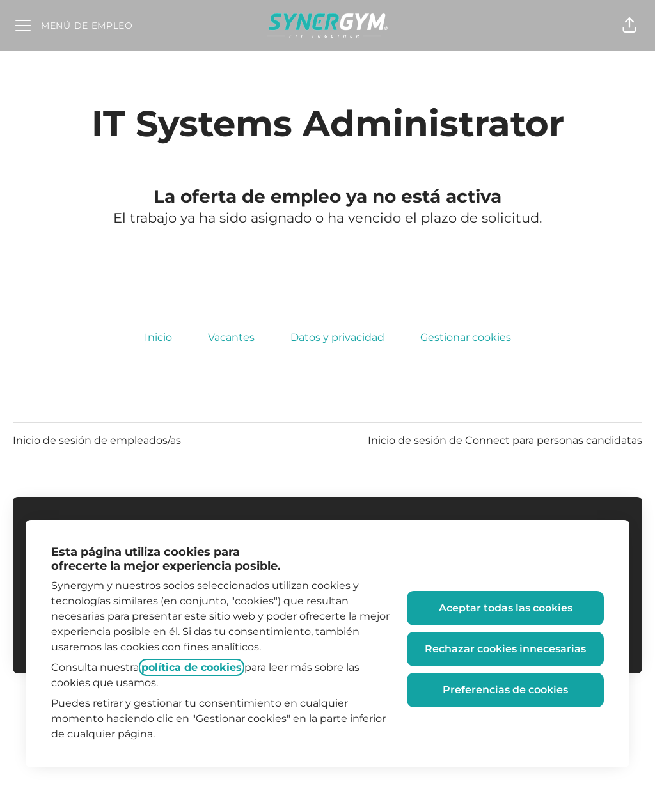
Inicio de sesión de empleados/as (97, 440)
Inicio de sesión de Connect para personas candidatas (505, 440)
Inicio (158, 337)
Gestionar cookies (465, 337)
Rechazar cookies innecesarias (505, 649)
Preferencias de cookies (505, 690)
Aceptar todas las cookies (505, 608)
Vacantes (231, 337)
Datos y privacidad (337, 337)
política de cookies (191, 667)
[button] (629, 25)
